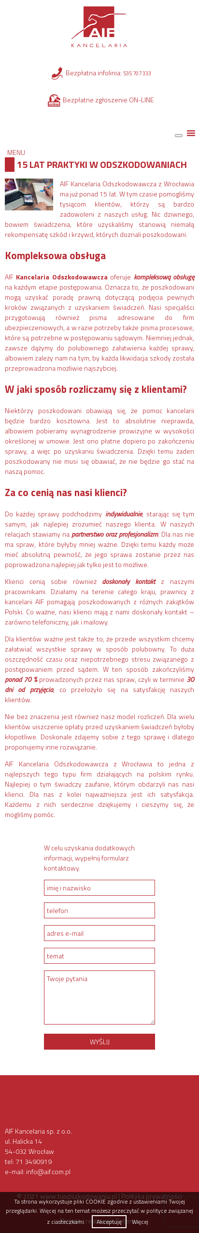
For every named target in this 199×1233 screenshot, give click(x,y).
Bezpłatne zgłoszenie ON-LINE (108, 100)
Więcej (140, 1221)
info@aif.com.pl (48, 1171)
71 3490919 (33, 1161)
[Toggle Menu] (179, 135)
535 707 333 (137, 73)
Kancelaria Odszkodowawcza (61, 277)
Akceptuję (109, 1221)
